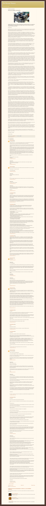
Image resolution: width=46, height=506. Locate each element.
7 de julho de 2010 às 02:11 (12, 275)
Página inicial (22, 485)
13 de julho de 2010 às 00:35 (13, 433)
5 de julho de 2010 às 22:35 (12, 158)
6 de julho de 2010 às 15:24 (12, 183)
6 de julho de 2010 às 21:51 (12, 233)
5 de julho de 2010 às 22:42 (12, 164)
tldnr (10, 182)
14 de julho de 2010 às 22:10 (13, 482)
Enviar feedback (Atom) (13, 486)
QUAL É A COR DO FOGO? (15, 493)
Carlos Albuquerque (12, 204)
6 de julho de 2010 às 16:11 (12, 190)
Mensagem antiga (33, 485)
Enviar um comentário (11, 483)
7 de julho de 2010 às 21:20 (12, 347)
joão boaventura (11, 140)
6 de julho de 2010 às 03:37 (12, 179)
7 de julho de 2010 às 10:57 (12, 285)
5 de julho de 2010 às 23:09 (12, 171)
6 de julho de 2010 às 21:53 (12, 255)
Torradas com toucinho (14, 497)
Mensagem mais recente (10, 485)
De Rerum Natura (9, 3)
